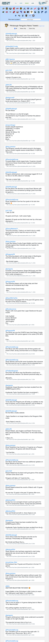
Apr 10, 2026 (32, 303)
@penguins (9, 269)
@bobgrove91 (10, 98)
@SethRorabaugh (11, 34)
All (15, 28)
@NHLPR (9, 85)
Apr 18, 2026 (32, 119)
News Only (22, 28)
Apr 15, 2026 (32, 181)
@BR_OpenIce (10, 59)
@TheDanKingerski (12, 371)
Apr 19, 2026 (32, 102)
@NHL (8, 586)
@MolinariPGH (10, 500)
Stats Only (31, 28)
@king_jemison (10, 147)
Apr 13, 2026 (32, 235)
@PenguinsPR (10, 254)
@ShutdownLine (11, 309)
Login (46, 1)
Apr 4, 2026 (31, 567)
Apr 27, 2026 (32, 79)
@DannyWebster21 (12, 229)
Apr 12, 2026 (32, 248)
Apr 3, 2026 (32, 624)
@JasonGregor (10, 125)
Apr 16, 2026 (32, 153)
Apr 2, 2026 (31, 635)
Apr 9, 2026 (31, 324)
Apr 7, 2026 (32, 365)
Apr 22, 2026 (32, 91)
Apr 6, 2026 (32, 405)
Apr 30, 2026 (32, 64)
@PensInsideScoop (12, 159)
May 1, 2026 (32, 40)
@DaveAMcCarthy (11, 298)
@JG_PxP (9, 70)
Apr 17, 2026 (32, 140)
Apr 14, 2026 (32, 204)
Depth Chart (41, 25)
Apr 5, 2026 (32, 465)
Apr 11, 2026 (32, 275)
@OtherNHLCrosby (12, 46)
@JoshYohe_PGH (11, 562)
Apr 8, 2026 (32, 354)
